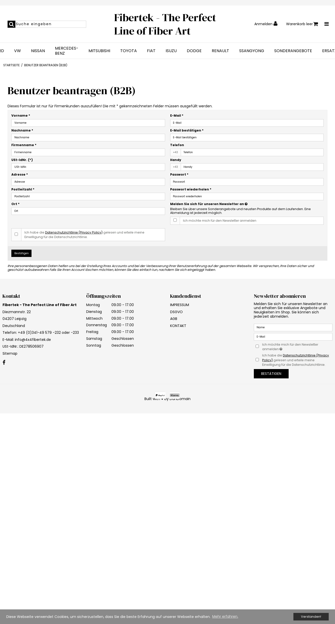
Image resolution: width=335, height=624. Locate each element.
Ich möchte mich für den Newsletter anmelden (219, 220)
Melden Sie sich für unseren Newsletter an (226, 204)
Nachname (22, 130)
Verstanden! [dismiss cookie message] (311, 616)
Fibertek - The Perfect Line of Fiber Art (165, 24)
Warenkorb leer (302, 24)
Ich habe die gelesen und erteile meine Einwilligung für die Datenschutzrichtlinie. (84, 234)
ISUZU (171, 50)
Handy (175, 160)
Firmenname (24, 145)
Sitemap (10, 353)
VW (17, 50)
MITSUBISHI (99, 50)
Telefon (177, 145)
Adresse (19, 174)
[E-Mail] (293, 336)
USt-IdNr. (22, 160)
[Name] (293, 327)
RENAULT (220, 50)
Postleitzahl (23, 189)
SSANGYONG (251, 50)
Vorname (20, 115)
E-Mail (177, 115)
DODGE (194, 50)
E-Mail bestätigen (187, 130)
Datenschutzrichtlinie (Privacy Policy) (74, 232)
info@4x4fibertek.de (33, 339)
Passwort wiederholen (190, 189)
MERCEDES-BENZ (66, 51)
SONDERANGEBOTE (293, 50)
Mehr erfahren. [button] (225, 616)
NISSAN (38, 50)
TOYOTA (128, 50)
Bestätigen (21, 253)
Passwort (179, 174)
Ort (15, 204)
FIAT (151, 50)
